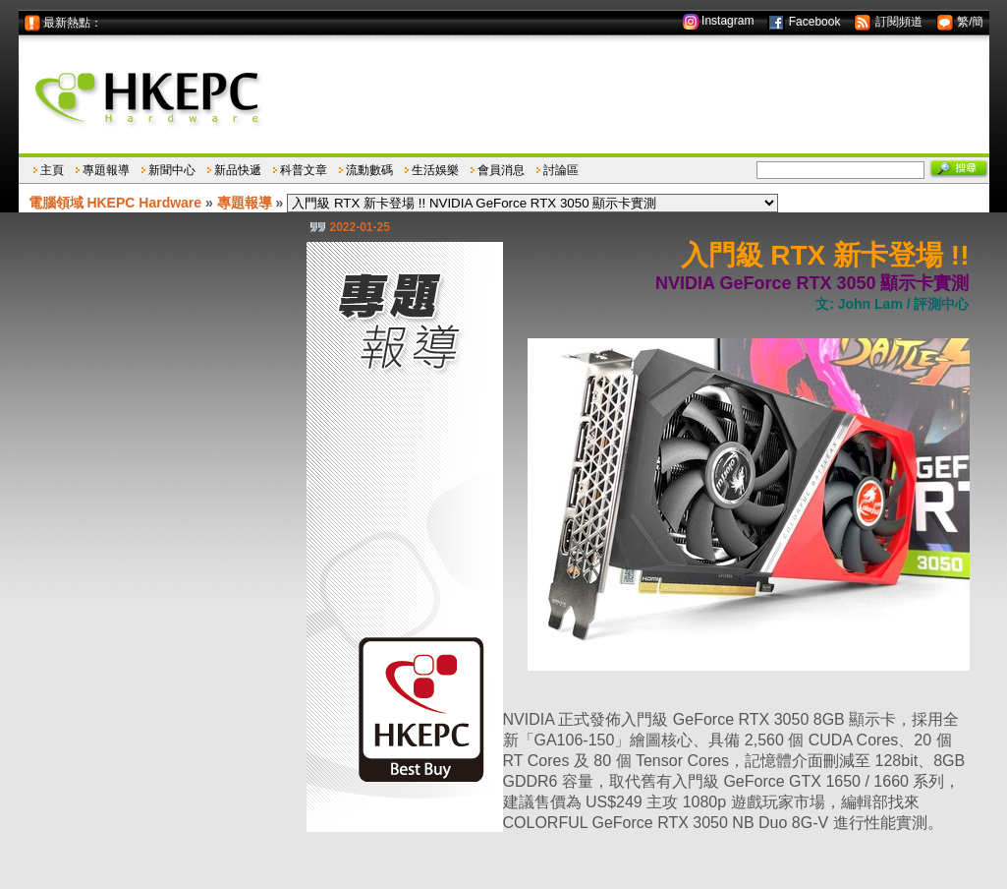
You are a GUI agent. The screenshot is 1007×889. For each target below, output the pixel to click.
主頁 (52, 170)
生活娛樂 (435, 170)
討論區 (561, 170)
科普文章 (303, 170)
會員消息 (501, 170)
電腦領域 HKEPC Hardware (115, 202)
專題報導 (106, 170)
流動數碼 (369, 170)
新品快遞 (237, 170)
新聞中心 (172, 170)
